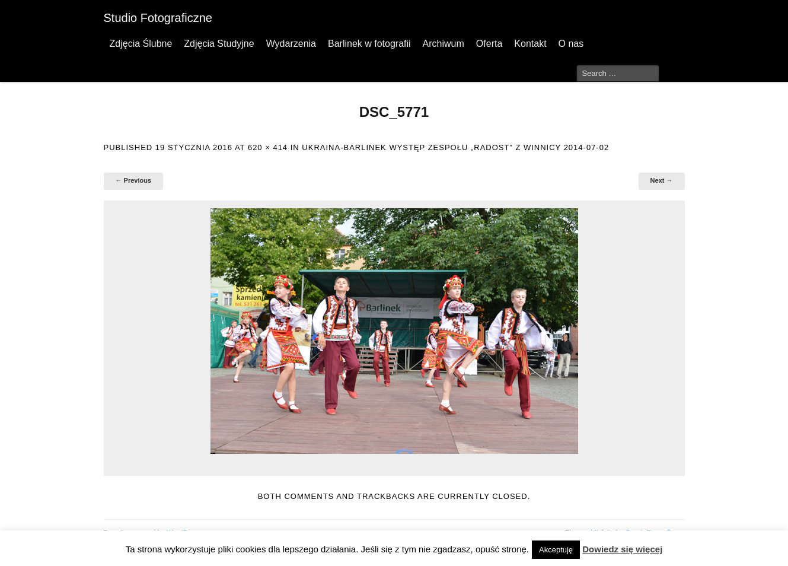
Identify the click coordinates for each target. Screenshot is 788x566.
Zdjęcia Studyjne (219, 44)
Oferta (489, 44)
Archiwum (443, 44)
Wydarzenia (291, 44)
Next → (661, 180)
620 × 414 (268, 147)
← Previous (134, 180)
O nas (571, 44)
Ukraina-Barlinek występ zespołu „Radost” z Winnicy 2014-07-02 (455, 147)
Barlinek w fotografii (369, 44)
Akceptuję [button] (556, 549)
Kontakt (530, 44)
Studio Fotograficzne (158, 17)
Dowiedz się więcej (622, 549)
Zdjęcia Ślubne (141, 44)
